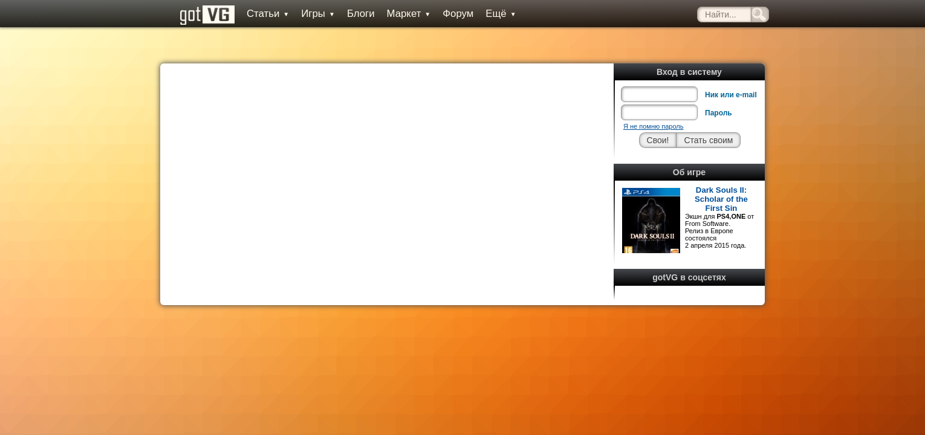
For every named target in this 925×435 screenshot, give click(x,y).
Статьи (254, 13)
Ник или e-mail (731, 67)
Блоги (347, 13)
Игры (304, 13)
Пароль (718, 86)
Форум (444, 13)
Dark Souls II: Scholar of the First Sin (721, 171)
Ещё (487, 13)
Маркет (395, 13)
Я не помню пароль (653, 99)
